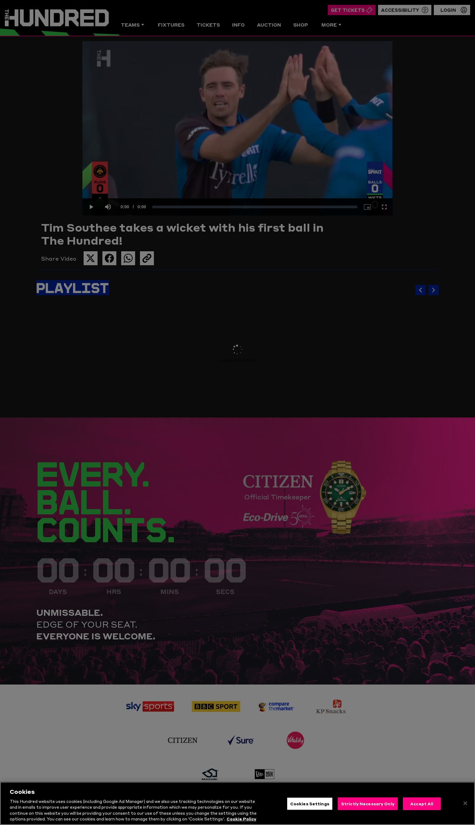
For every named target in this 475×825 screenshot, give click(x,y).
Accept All (421, 803)
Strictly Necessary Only (367, 803)
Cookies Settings (309, 803)
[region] (237, 803)
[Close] (465, 803)
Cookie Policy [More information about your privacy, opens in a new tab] (241, 819)
